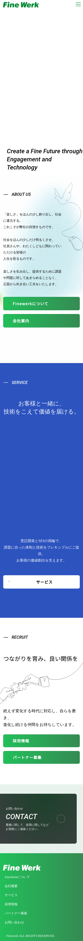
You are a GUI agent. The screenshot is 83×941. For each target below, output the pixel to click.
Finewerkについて (28, 303)
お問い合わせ (14, 922)
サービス (30, 582)
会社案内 (18, 320)
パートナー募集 (24, 757)
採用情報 (18, 740)
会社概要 (11, 886)
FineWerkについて (17, 877)
